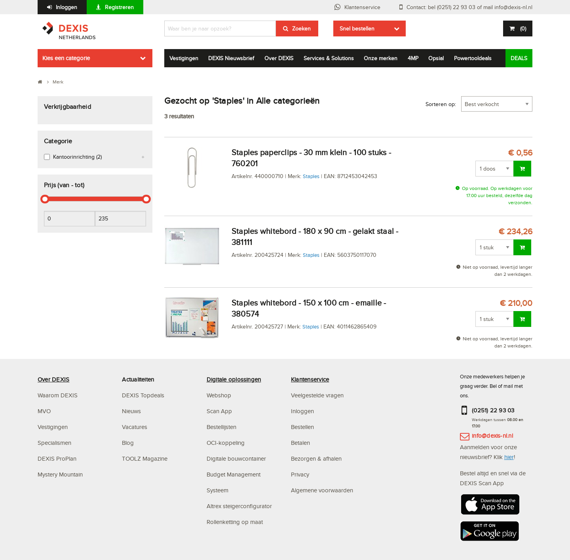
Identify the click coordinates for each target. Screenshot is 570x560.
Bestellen (302, 427)
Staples (311, 176)
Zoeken (301, 28)
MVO (44, 411)
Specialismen (54, 443)
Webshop (219, 395)
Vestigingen (183, 58)
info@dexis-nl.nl (492, 435)
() (522, 28)
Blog (128, 443)
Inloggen (66, 7)
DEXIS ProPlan (57, 458)
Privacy (300, 474)
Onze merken (380, 58)
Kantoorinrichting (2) (77, 157)
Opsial (436, 58)
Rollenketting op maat (235, 522)
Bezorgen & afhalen (316, 458)
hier (509, 457)
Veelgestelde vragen (318, 395)
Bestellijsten (221, 427)
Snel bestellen (357, 28)
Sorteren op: (441, 104)
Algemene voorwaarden (322, 490)
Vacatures (134, 427)
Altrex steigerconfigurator (239, 506)
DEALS (519, 58)
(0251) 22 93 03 (493, 410)
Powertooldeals (473, 58)
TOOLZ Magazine (144, 458)
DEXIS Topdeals (143, 395)
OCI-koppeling (226, 443)
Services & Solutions (329, 58)
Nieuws (131, 411)
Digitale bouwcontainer (236, 458)
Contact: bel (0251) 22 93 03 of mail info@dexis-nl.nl (469, 7)
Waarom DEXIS (58, 395)
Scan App (219, 411)
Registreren (119, 7)
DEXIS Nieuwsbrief (231, 58)
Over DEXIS (278, 58)
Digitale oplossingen (234, 379)
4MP (413, 58)
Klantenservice (362, 7)
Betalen (300, 443)
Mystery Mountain (60, 474)
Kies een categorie (66, 58)
